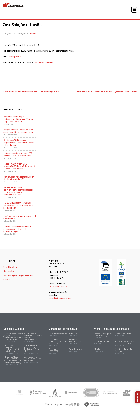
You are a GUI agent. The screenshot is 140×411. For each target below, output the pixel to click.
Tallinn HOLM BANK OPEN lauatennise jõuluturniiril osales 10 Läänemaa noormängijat (19, 166)
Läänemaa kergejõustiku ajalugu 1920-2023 (125, 342)
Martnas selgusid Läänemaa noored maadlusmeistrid (19, 217)
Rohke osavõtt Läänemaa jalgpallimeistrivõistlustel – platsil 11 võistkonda (18, 142)
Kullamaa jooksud (101, 341)
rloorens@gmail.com (44, 62)
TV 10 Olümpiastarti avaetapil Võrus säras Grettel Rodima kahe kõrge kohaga (18, 205)
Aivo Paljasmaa (100, 349)
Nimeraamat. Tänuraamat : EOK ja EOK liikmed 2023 (57, 341)
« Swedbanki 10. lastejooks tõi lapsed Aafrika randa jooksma (31, 91)
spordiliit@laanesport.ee (60, 286)
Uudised (32, 33)
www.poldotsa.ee (17, 56)
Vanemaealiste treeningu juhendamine (78, 340)
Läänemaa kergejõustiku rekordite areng (104, 334)
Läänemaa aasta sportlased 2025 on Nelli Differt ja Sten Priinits (18, 154)
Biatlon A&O (74, 333)
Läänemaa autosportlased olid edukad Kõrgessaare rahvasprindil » (106, 91)
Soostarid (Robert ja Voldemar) (123, 350)
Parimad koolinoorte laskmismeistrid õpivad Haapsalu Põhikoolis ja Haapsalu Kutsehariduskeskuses (18, 191)
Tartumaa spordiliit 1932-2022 (56, 350)
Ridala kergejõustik (123, 333)
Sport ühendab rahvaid (58, 333)
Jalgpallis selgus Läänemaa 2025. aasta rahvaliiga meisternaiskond (18, 130)
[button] (134, 10)
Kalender (137, 397)
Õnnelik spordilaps (76, 349)
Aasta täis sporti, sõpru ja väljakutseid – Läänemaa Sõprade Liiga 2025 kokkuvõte (18, 119)
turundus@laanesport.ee (60, 298)
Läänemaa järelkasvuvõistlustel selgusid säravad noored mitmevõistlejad (17, 229)
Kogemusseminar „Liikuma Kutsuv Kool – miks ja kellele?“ (18, 177)
